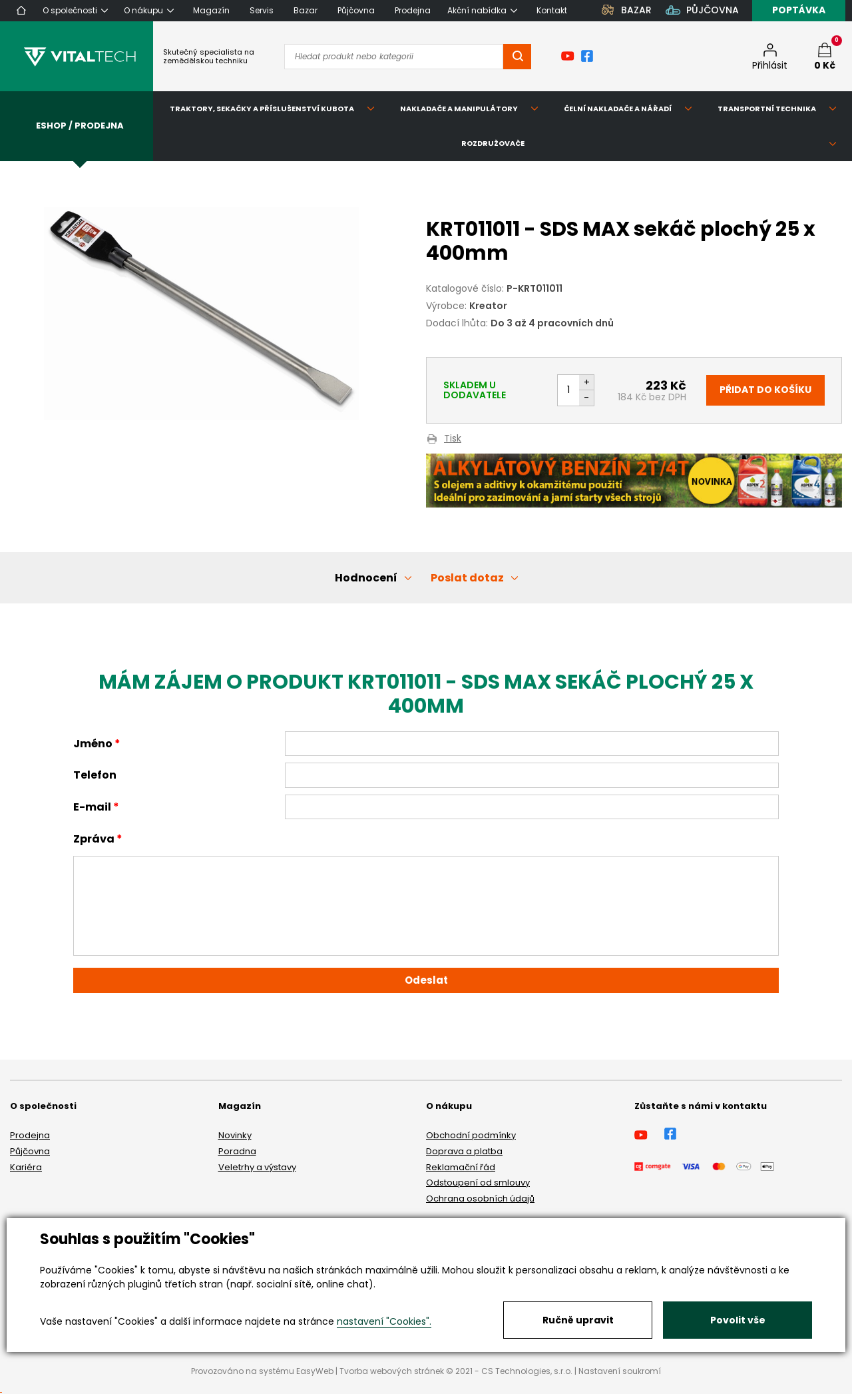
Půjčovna (30, 1151)
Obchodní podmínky (471, 1135)
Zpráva (93, 839)
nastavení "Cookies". (384, 1321)
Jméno (92, 743)
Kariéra (26, 1167)
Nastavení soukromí (619, 1371)
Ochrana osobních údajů (480, 1198)
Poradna (237, 1151)
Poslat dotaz (467, 577)
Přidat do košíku (765, 389)
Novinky (235, 1135)
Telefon (94, 775)
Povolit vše (737, 1320)
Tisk (452, 439)
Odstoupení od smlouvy (478, 1182)
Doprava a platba (464, 1151)
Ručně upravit (578, 1320)
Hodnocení (366, 577)
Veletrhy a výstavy (257, 1167)
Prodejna (30, 1135)
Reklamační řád (460, 1167)
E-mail (92, 807)
